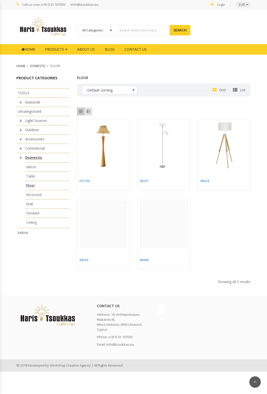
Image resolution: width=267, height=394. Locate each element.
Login (217, 4)
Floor (30, 185)
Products (54, 49)
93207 (144, 181)
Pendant (33, 213)
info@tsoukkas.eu (84, 4)
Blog (110, 49)
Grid (222, 90)
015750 (84, 181)
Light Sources (36, 120)
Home (28, 49)
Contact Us (136, 49)
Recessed (34, 194)
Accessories (34, 139)
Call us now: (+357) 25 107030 (40, 4)
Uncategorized (29, 111)
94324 (204, 181)
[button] (241, 4)
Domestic (38, 66)
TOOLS (23, 93)
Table (30, 176)
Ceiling (31, 222)
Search (180, 30)
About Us (86, 49)
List (243, 90)
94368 (144, 260)
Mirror (31, 167)
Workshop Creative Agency (70, 365)
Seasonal (32, 102)
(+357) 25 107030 (120, 337)
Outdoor (32, 129)
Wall (29, 203)
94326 (83, 260)
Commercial (35, 148)
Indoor (23, 232)
